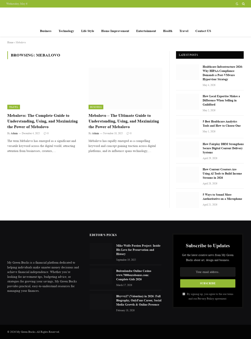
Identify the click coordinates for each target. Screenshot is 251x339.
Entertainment (146, 31)
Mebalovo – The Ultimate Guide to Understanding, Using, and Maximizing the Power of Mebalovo (124, 121)
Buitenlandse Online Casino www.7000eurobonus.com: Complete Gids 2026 (133, 275)
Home (10, 42)
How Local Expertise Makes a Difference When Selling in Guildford (221, 100)
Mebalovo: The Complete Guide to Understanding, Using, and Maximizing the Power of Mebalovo (42, 121)
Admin (14, 133)
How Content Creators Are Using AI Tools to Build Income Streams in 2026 (222, 173)
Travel (183, 31)
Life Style (87, 31)
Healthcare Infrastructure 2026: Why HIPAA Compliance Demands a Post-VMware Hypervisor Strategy (223, 73)
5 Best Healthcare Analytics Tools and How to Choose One (222, 123)
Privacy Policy (206, 298)
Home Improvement (115, 31)
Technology (66, 31)
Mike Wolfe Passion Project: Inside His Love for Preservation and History (138, 250)
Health (167, 31)
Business (45, 31)
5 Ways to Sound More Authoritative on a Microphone (222, 196)
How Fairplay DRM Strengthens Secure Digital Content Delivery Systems (223, 148)
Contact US (203, 31)
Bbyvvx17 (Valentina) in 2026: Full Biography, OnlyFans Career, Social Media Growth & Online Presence (138, 300)
